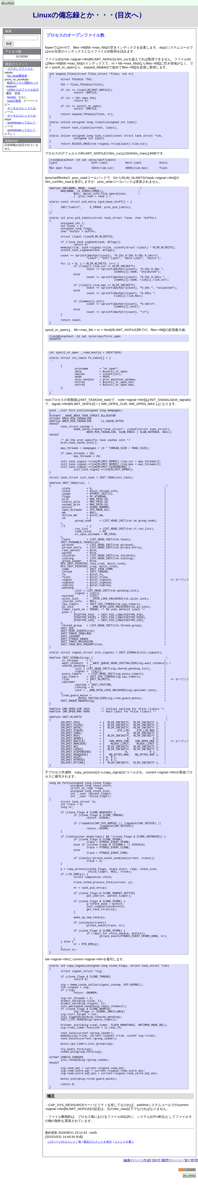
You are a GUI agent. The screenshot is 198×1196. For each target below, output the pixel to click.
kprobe (11, 97)
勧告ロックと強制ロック (22, 82)
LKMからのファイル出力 (22, 89)
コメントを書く (124, 1141)
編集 (127, 1160)
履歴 (165, 1160)
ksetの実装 (14, 100)
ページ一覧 (179, 1160)
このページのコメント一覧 (64, 1141)
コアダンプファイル (20, 68)
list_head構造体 (17, 75)
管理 (194, 1160)
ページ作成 (142, 1160)
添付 (156, 1160)
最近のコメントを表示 (97, 1141)
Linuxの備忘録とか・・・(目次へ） (89, 15)
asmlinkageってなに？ (21, 122)
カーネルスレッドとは (21, 108)
